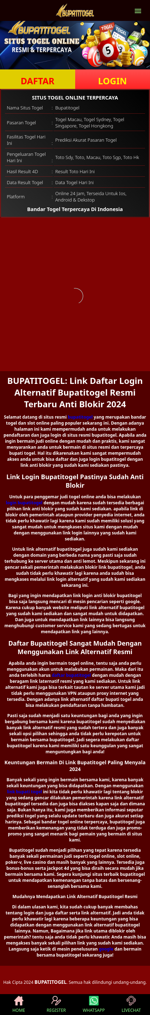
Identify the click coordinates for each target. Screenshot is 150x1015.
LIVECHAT (131, 1004)
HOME (18, 1004)
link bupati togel (24, 792)
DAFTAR (37, 81)
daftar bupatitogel (71, 675)
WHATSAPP (94, 1004)
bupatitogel (80, 417)
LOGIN (112, 81)
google (106, 949)
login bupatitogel (24, 503)
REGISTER (56, 1004)
